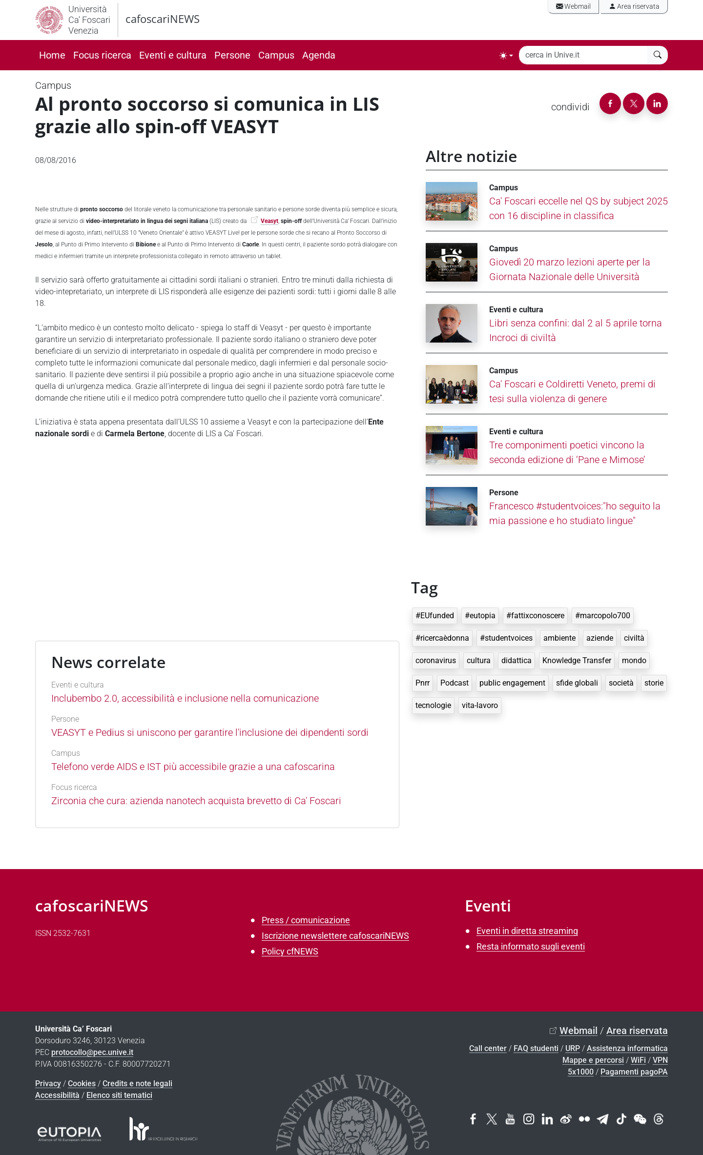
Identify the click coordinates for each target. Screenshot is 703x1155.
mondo (634, 660)
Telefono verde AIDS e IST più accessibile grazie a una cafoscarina (193, 766)
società (621, 683)
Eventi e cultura (173, 55)
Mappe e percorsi (593, 1060)
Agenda (318, 55)
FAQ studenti (536, 1048)
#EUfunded (434, 615)
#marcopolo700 (602, 615)
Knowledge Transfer (576, 660)
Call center (488, 1048)
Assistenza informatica (627, 1048)
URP (572, 1048)
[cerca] (657, 55)
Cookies (82, 1083)
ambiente (559, 638)
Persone (232, 55)
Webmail (573, 6)
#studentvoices (506, 638)
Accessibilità (57, 1095)
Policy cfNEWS (290, 951)
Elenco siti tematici (119, 1095)
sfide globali (577, 683)
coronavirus (435, 660)
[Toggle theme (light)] (506, 55)
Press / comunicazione (306, 920)
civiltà (634, 638)
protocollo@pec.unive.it (92, 1052)
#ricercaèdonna (442, 638)
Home (52, 55)
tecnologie (433, 705)
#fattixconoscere (535, 615)
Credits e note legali (137, 1083)
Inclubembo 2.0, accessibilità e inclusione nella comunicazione (185, 698)
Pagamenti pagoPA (634, 1071)
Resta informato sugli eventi (530, 946)
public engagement (512, 683)
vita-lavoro (480, 705)
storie (653, 683)
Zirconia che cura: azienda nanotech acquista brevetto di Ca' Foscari (196, 801)
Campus (276, 55)
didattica (516, 660)
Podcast (454, 683)
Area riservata (634, 6)
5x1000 (581, 1071)
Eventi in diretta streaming (527, 931)
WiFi (638, 1060)
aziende (599, 638)
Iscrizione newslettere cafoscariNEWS (335, 936)
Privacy (48, 1083)
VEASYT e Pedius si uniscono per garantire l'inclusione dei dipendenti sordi (210, 732)
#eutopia (480, 615)
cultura (479, 660)
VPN (660, 1060)
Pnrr (422, 683)
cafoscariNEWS (162, 18)
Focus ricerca (102, 55)
